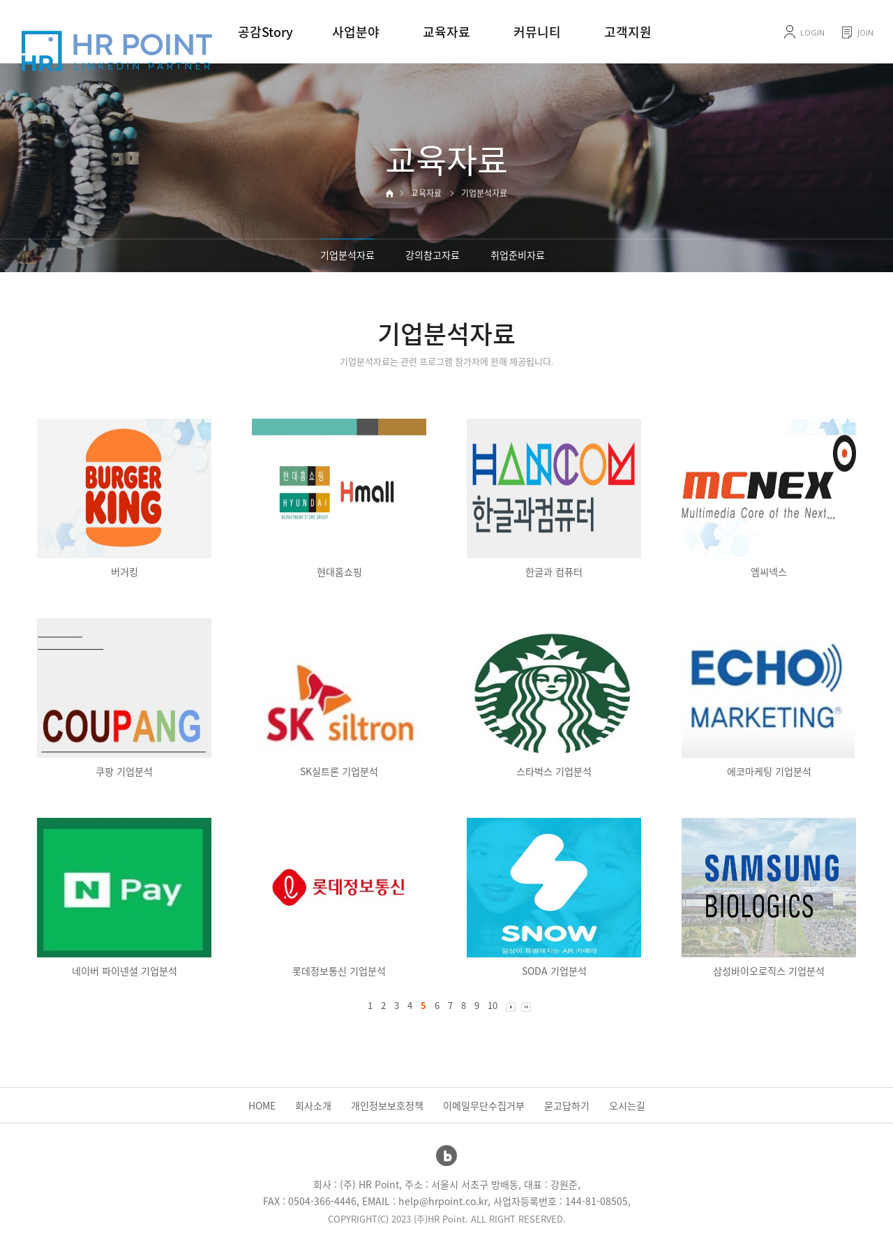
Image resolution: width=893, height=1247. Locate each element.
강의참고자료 (432, 255)
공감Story (265, 31)
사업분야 (356, 31)
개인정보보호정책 (387, 1105)
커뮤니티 (537, 31)
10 (492, 1005)
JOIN (865, 32)
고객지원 (628, 31)
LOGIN (812, 32)
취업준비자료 (517, 255)
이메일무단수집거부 (484, 1105)
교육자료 (446, 31)
